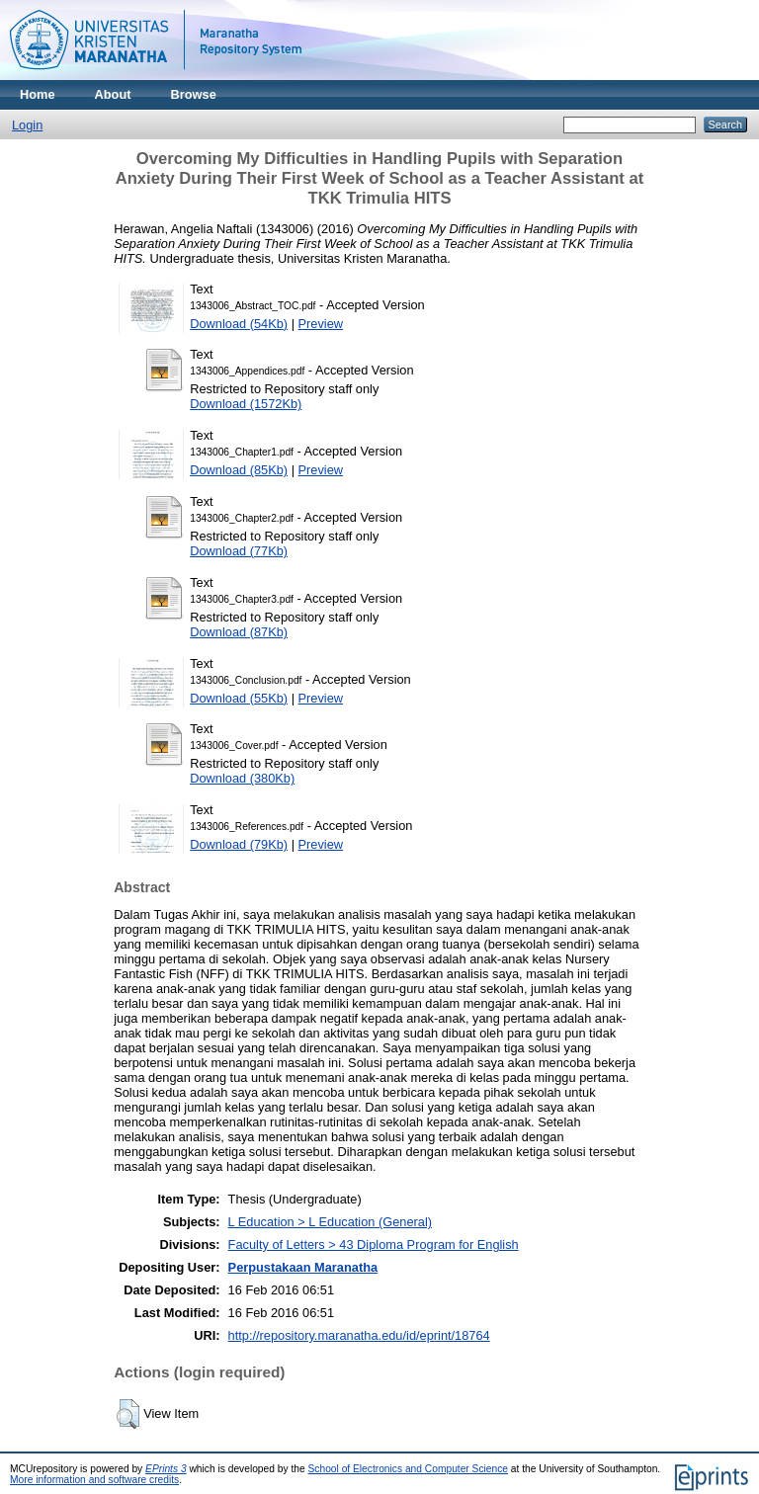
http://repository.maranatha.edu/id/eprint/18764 (359, 1335)
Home (37, 94)
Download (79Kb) (239, 844)
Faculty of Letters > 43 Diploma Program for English (373, 1244)
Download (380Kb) (242, 778)
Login (27, 125)
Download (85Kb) (239, 469)
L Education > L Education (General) (330, 1221)
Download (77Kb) (239, 550)
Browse (193, 94)
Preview (321, 323)
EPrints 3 (166, 1468)
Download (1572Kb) (245, 403)
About (113, 94)
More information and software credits (94, 1479)
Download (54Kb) (239, 323)
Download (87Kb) (239, 631)
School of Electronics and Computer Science (408, 1468)
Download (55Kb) (239, 698)
